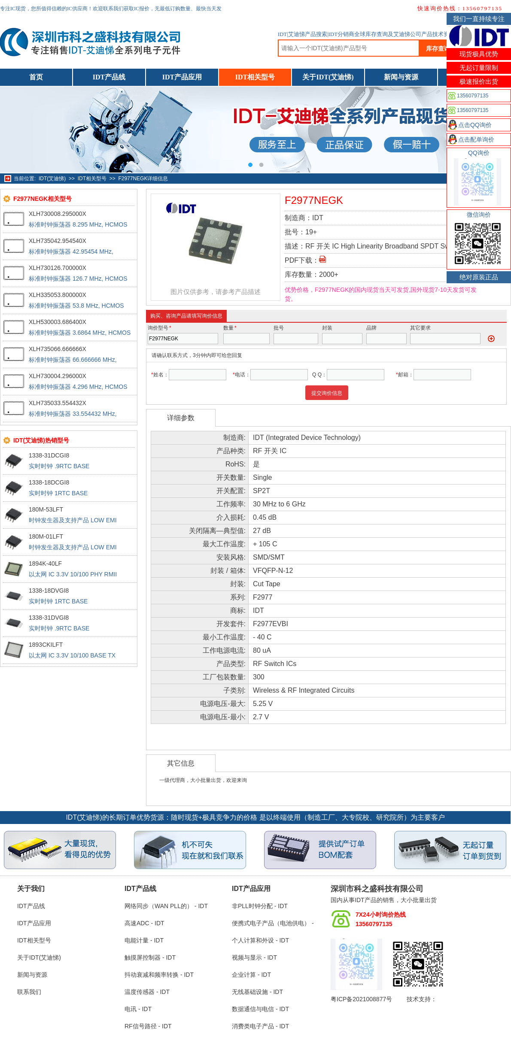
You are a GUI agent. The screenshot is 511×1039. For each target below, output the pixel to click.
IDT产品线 (109, 77)
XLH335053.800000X (57, 294)
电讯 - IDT (138, 1009)
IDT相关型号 (255, 77)
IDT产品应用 (182, 77)
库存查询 (438, 48)
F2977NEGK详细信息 (143, 179)
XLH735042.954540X (57, 240)
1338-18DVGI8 (49, 590)
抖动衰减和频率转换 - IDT (159, 974)
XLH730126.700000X (57, 267)
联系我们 (29, 991)
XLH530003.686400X (57, 321)
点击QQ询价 (475, 124)
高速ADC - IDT (144, 923)
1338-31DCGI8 (49, 455)
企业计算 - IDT (251, 974)
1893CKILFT (46, 644)
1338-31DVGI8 (49, 617)
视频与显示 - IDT (254, 957)
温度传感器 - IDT (147, 991)
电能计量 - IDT (144, 940)
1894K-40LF (45, 563)
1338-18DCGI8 (49, 482)
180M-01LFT (46, 536)
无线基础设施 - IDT (257, 991)
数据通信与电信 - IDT (260, 1009)
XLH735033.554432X (57, 403)
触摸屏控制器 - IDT (150, 957)
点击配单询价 (476, 139)
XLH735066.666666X (57, 348)
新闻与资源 (401, 77)
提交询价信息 (326, 393)
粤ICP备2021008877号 (361, 999)
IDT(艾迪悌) (52, 179)
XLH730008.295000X (57, 213)
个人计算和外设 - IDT (260, 940)
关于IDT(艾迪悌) (327, 77)
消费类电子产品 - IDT (260, 1026)
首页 (36, 77)
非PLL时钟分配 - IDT (260, 906)
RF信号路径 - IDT (148, 1026)
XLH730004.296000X (57, 376)
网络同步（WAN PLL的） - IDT (166, 906)
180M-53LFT (46, 509)
